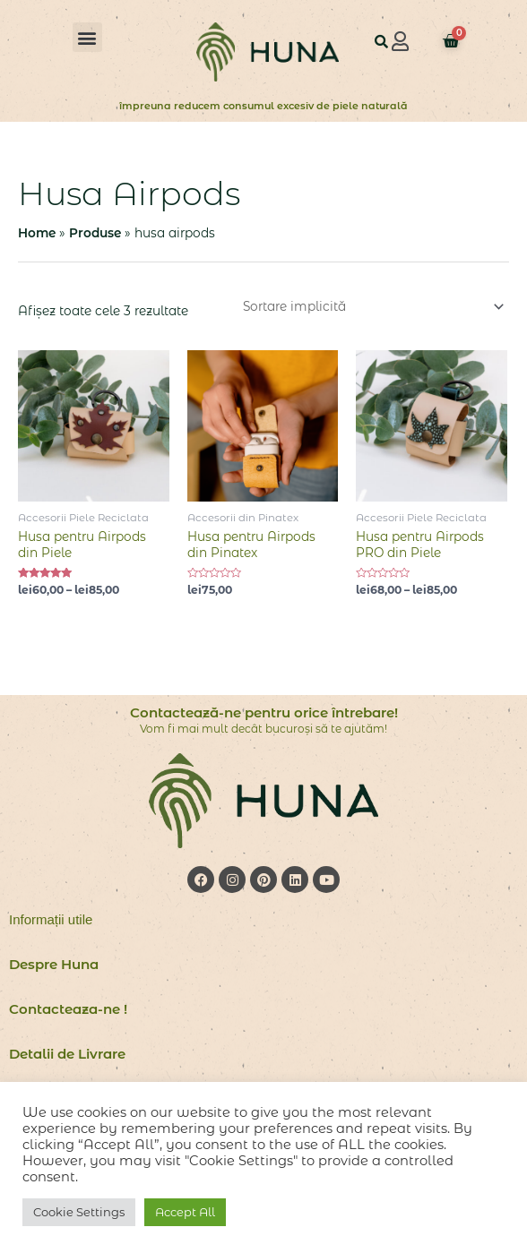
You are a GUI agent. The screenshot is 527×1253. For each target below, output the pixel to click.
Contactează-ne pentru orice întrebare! (264, 712)
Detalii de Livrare (67, 1053)
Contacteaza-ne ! (68, 1008)
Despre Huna (54, 964)
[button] (87, 37)
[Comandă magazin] (371, 306)
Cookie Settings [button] (79, 1212)
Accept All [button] (185, 1212)
